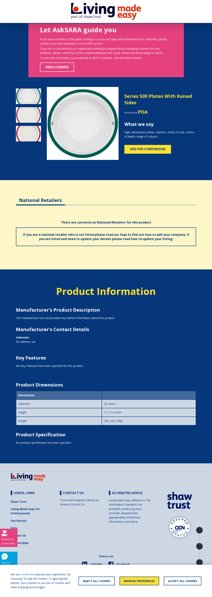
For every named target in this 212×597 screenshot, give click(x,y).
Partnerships (20, 543)
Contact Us (78, 504)
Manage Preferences (139, 581)
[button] (52, 123)
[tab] (40, 197)
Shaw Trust (19, 501)
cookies (26, 574)
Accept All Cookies (182, 581)
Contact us (18, 535)
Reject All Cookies (97, 581)
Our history (18, 520)
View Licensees (57, 67)
